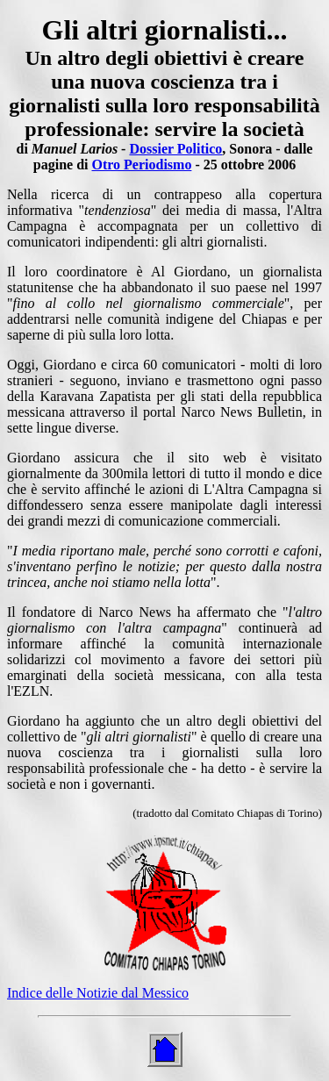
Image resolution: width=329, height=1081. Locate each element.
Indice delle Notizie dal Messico (98, 992)
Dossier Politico (175, 148)
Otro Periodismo (141, 164)
